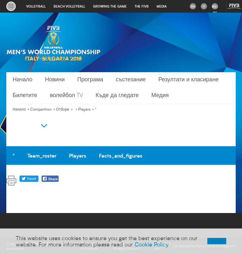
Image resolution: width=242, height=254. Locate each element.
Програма (90, 79)
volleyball (36, 6)
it (204, 6)
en (193, 6)
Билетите (25, 95)
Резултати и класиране (188, 79)
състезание (131, 79)
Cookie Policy (152, 244)
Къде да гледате (117, 95)
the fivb (142, 6)
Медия (160, 95)
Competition (41, 109)
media (162, 6)
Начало (22, 79)
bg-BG (215, 6)
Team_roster (41, 155)
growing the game (110, 6)
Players (84, 109)
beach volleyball (69, 6)
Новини (55, 79)
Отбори (62, 109)
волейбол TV (66, 95)
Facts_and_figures (120, 155)
